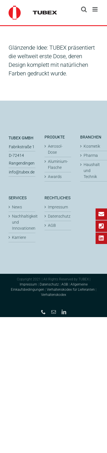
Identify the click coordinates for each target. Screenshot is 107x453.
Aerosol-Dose (55, 149)
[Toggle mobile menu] (95, 9)
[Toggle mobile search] (84, 9)
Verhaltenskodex (53, 295)
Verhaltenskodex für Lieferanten (71, 290)
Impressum (58, 207)
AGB (52, 225)
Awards (55, 176)
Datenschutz (58, 216)
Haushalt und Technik (92, 170)
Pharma (91, 155)
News (17, 207)
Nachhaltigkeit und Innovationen (22, 222)
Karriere (19, 237)
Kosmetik (92, 146)
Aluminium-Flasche (58, 164)
